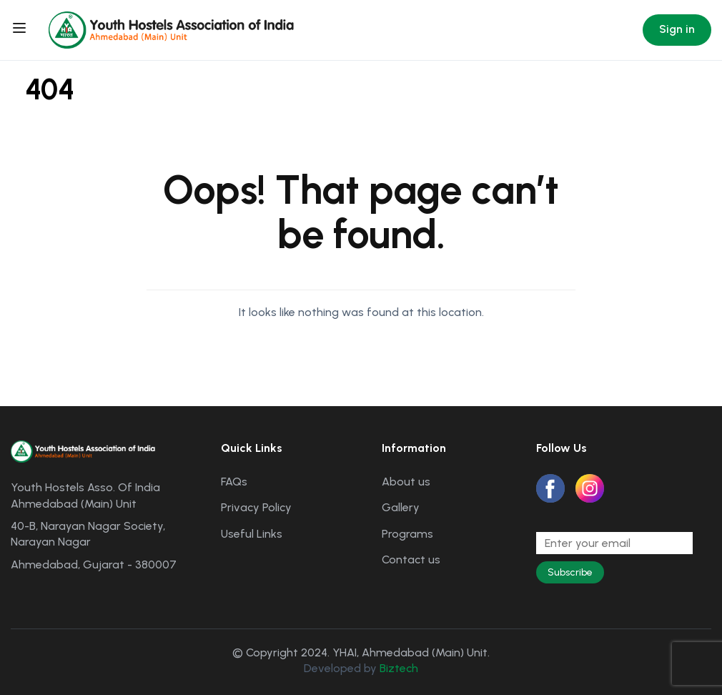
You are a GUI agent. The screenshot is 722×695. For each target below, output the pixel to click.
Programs (407, 534)
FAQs (234, 481)
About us (406, 481)
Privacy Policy (256, 507)
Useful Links (251, 534)
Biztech (399, 668)
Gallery (401, 507)
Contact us (411, 559)
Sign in (677, 29)
